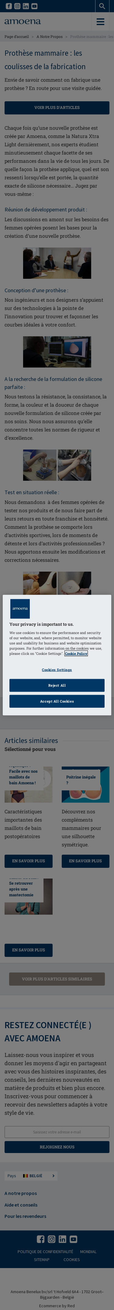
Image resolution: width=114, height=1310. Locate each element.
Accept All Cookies (57, 701)
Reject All (57, 685)
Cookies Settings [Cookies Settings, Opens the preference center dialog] (57, 669)
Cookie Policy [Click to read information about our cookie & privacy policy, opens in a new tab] (76, 653)
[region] (57, 655)
